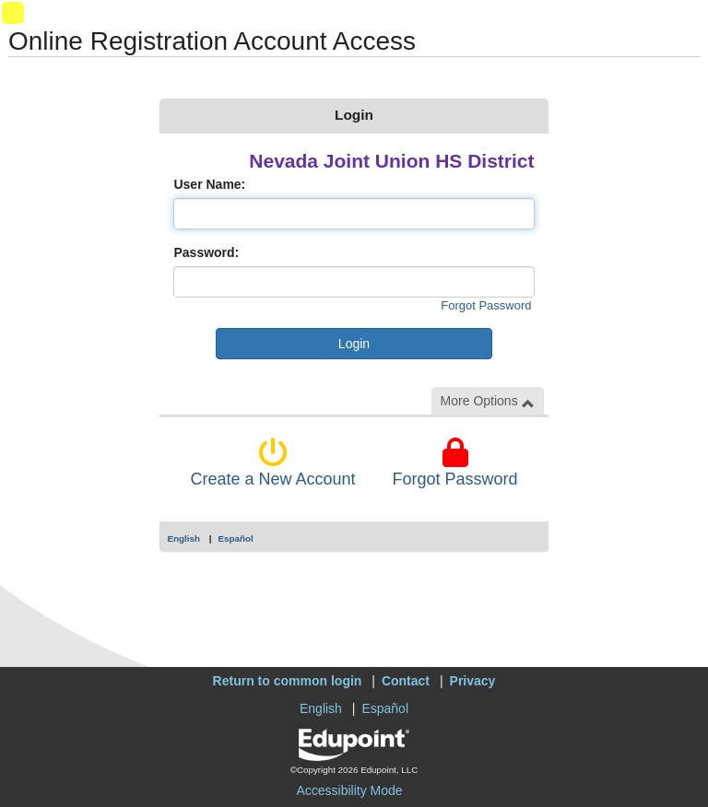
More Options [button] (488, 401)
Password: (206, 252)
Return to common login (287, 680)
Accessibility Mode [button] (349, 790)
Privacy (473, 680)
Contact (406, 680)
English (183, 538)
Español (236, 538)
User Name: (209, 184)
